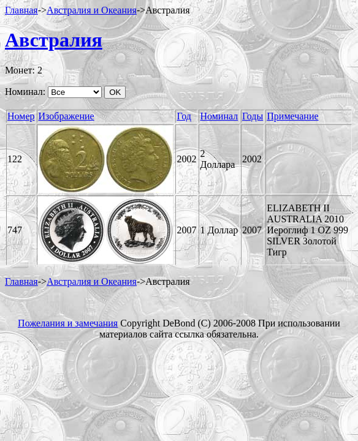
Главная (21, 10)
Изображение (66, 116)
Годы (252, 116)
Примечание (292, 116)
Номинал (219, 116)
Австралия (53, 40)
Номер (20, 116)
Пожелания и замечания (68, 323)
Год (184, 116)
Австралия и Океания (92, 10)
